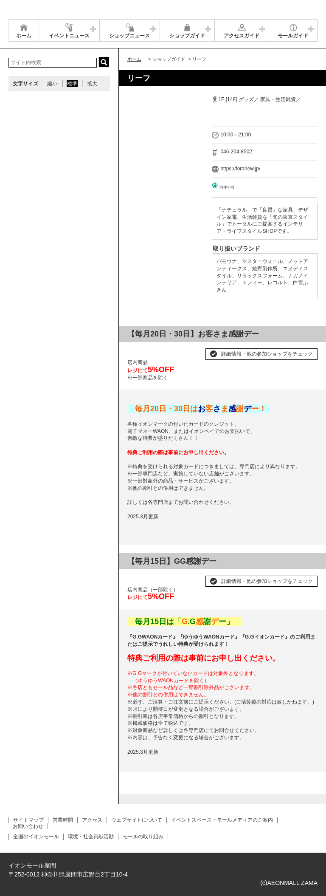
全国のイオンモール (36, 836)
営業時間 (63, 820)
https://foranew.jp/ (240, 169)
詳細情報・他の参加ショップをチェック (267, 354)
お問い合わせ (28, 826)
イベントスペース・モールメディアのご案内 (222, 820)
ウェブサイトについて (136, 820)
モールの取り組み (143, 836)
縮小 (52, 84)
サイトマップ (28, 820)
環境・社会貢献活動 (91, 836)
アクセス (92, 820)
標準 (72, 84)
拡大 (92, 84)
